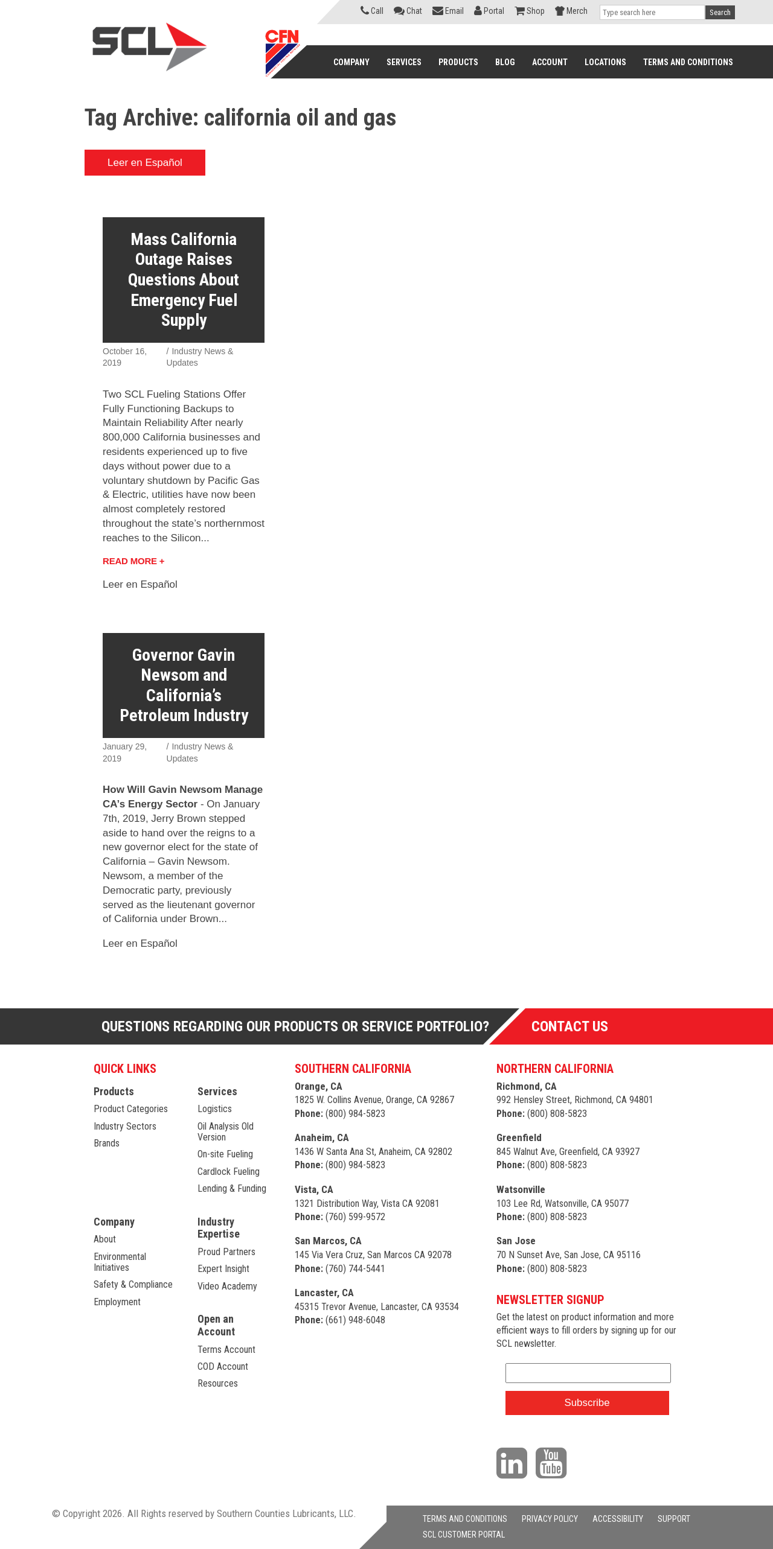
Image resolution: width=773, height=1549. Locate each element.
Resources (217, 1383)
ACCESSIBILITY (617, 1519)
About (105, 1239)
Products (114, 1091)
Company (114, 1221)
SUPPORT (674, 1519)
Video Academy (227, 1286)
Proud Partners (226, 1252)
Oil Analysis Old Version (225, 1132)
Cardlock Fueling (228, 1171)
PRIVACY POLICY (550, 1519)
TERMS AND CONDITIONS (465, 1519)
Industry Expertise (218, 1228)
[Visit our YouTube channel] (554, 1463)
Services (217, 1091)
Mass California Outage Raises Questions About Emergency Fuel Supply (183, 279)
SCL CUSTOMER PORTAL (464, 1534)
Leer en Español (144, 162)
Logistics (214, 1109)
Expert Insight (223, 1268)
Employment (117, 1302)
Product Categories (131, 1109)
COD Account (222, 1366)
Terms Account (226, 1349)
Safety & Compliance (133, 1284)
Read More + (133, 561)
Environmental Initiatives (120, 1262)
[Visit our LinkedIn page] (514, 1463)
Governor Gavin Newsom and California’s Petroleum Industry (184, 685)
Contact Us (569, 1026)
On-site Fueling (225, 1154)
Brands (107, 1143)
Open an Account (216, 1325)
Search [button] (720, 12)
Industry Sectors (125, 1126)
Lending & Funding (231, 1188)
